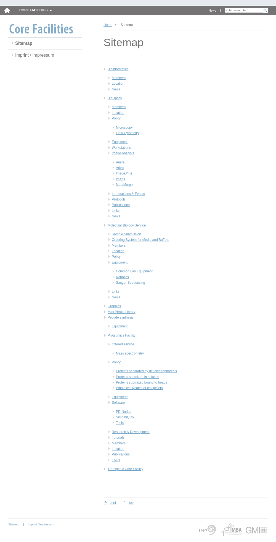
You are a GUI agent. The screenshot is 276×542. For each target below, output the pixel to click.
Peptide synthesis (121, 317)
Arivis (120, 168)
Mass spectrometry (130, 353)
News (212, 10)
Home (108, 25)
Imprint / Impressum (34, 55)
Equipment (120, 142)
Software (118, 403)
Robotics (122, 277)
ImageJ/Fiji (124, 173)
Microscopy (124, 127)
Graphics (114, 306)
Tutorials (118, 437)
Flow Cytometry (127, 133)
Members (119, 78)
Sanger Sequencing (130, 283)
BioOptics (115, 98)
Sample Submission (126, 234)
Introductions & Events (128, 194)
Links (116, 211)
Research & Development (131, 432)
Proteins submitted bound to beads (141, 382)
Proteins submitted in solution (137, 377)
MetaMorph (124, 185)
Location (118, 83)
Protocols (119, 199)
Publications (121, 205)
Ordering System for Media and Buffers (140, 240)
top (131, 502)
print (113, 502)
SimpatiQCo (125, 417)
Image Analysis (123, 153)
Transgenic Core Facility (125, 469)
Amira (120, 162)
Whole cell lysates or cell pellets (139, 388)
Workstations (121, 148)
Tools (120, 423)
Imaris (120, 179)
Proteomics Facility (122, 335)
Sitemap (23, 43)
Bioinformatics (118, 69)
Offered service (123, 344)
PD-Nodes (123, 412)
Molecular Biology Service (127, 225)
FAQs (116, 460)
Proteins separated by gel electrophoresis (146, 371)
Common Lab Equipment (134, 271)
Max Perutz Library (122, 312)
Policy (116, 118)
